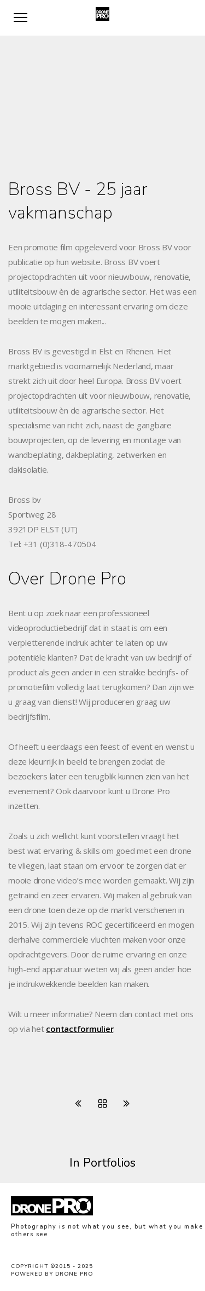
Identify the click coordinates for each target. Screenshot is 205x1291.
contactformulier (79, 1028)
